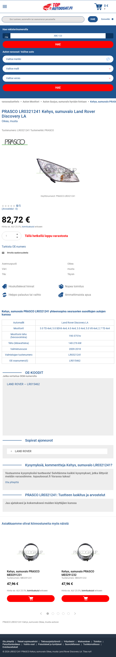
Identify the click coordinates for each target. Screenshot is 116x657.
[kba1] (58, 35)
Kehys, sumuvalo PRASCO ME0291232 (78, 573)
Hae (93, 19)
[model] (58, 68)
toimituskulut (28, 226)
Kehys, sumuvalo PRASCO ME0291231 (23, 573)
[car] (58, 78)
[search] (43, 19)
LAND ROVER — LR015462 (23, 384)
